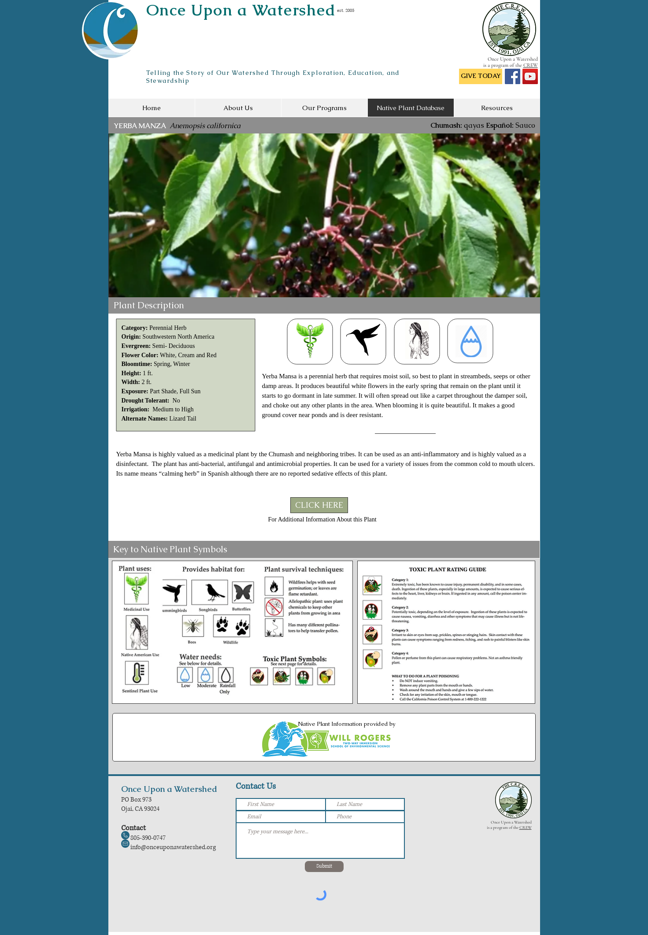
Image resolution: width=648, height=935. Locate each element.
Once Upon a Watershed (241, 10)
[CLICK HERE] (319, 505)
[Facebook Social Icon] (512, 76)
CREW (530, 65)
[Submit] (324, 866)
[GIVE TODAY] (480, 76)
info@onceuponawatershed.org (173, 847)
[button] (324, 215)
